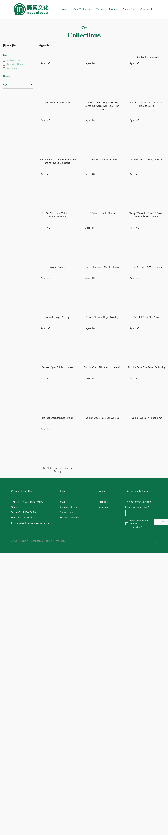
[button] (100, 9)
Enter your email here (137, 507)
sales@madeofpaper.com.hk (34, 522)
